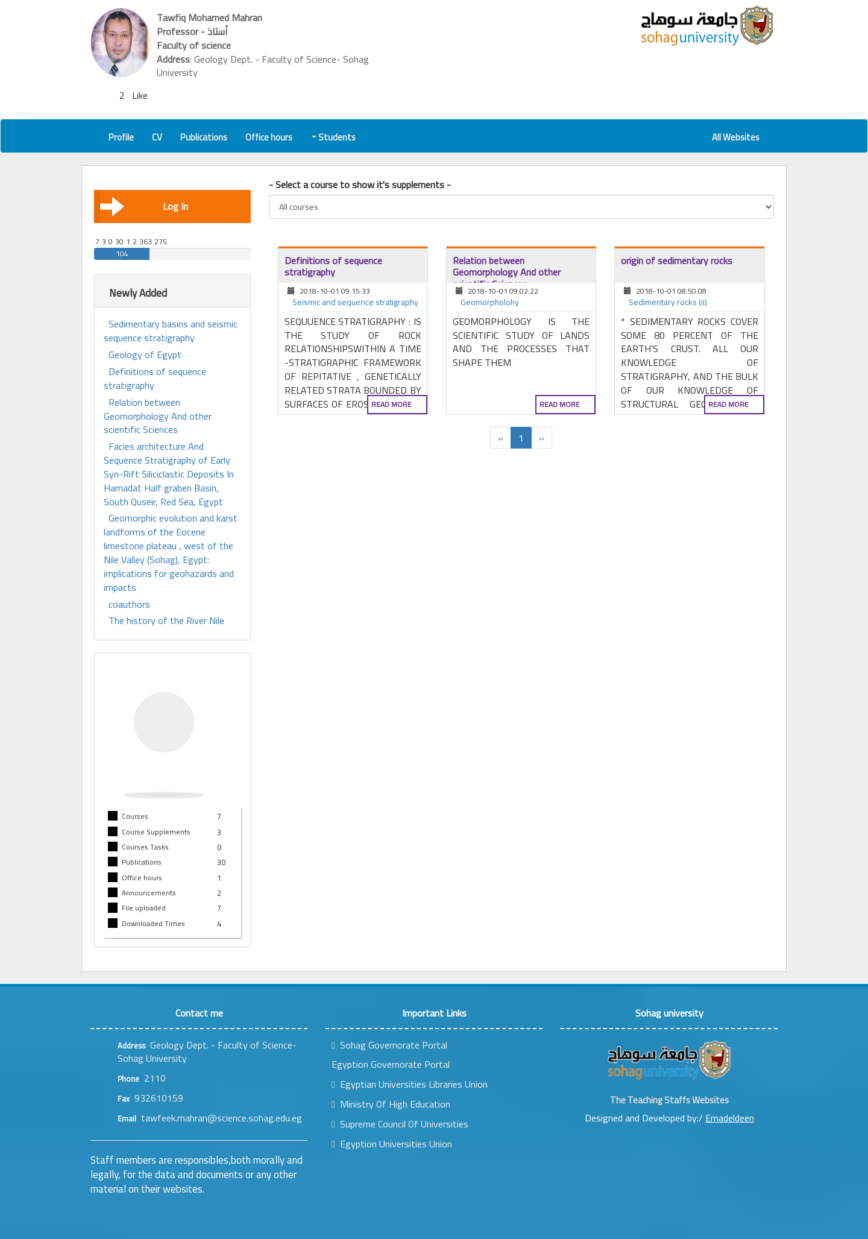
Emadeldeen (729, 1118)
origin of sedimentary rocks (676, 260)
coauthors (129, 604)
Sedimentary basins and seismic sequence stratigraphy (170, 331)
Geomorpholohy (490, 303)
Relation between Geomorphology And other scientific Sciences (158, 416)
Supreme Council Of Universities (400, 1124)
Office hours (268, 137)
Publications (203, 137)
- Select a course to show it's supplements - (360, 185)
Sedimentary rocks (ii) (668, 303)
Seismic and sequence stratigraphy (355, 303)
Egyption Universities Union (392, 1144)
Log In (144, 206)
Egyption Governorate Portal (391, 1064)
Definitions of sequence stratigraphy (155, 379)
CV (157, 137)
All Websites (736, 137)
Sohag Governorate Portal (389, 1045)
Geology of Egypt (144, 355)
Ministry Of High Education (391, 1104)
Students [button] (334, 137)
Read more (391, 404)
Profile (121, 137)
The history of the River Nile (166, 621)
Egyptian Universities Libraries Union (410, 1084)
